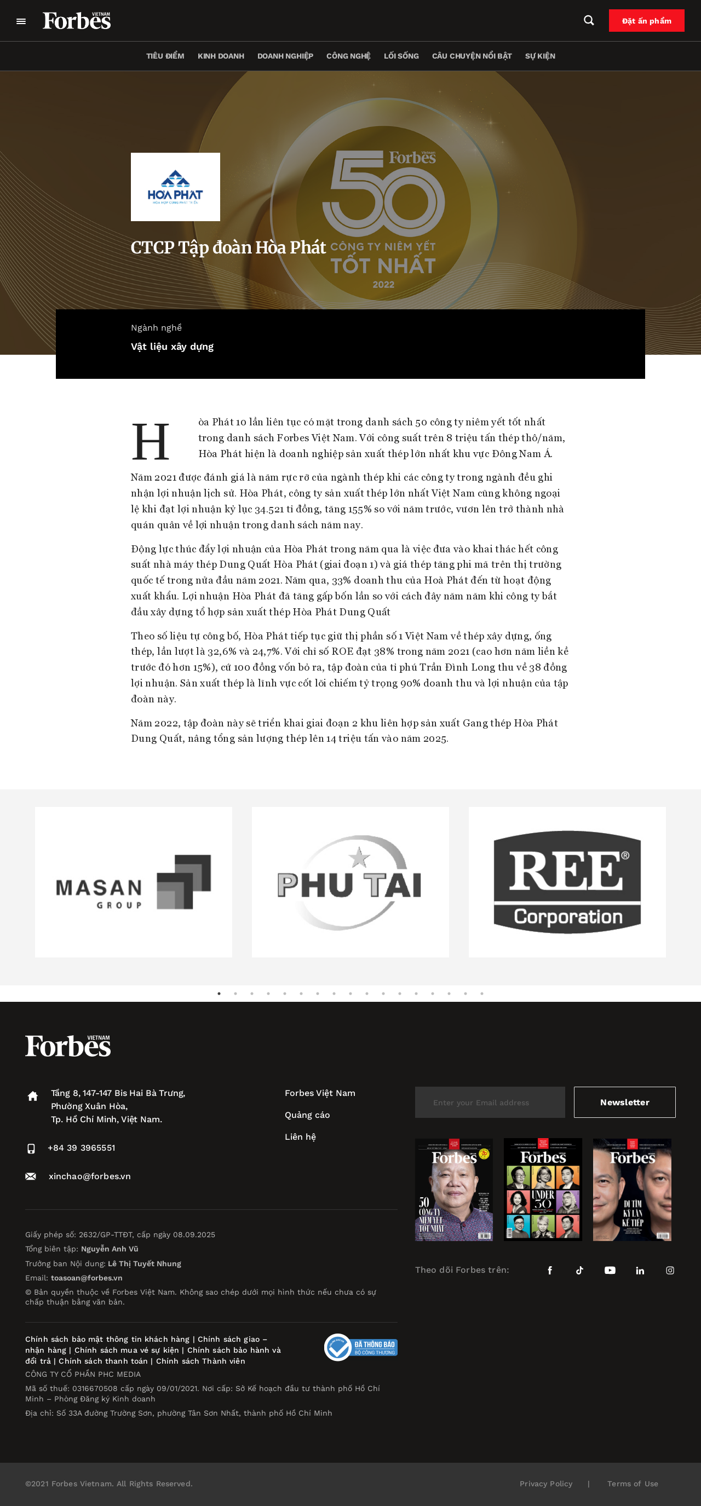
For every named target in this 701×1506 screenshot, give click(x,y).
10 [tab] (366, 993)
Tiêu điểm (165, 55)
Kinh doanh (221, 55)
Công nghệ (348, 55)
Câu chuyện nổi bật (472, 55)
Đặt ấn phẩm (646, 20)
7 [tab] (317, 993)
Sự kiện (540, 55)
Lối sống (401, 55)
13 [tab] (416, 993)
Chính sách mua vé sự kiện (128, 1350)
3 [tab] (251, 993)
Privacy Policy (546, 1483)
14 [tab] (432, 993)
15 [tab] (449, 993)
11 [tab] (383, 993)
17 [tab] (481, 993)
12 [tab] (399, 993)
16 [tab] (465, 993)
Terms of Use (632, 1483)
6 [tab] (301, 993)
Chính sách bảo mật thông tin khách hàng (107, 1339)
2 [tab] (235, 993)
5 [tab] (284, 993)
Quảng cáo (307, 1115)
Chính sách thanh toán (103, 1361)
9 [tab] (350, 993)
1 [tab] (219, 993)
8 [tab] (334, 993)
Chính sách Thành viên (200, 1361)
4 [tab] (268, 993)
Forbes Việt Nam (320, 1093)
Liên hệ (300, 1137)
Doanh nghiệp (285, 55)
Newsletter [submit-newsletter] (624, 1102)
